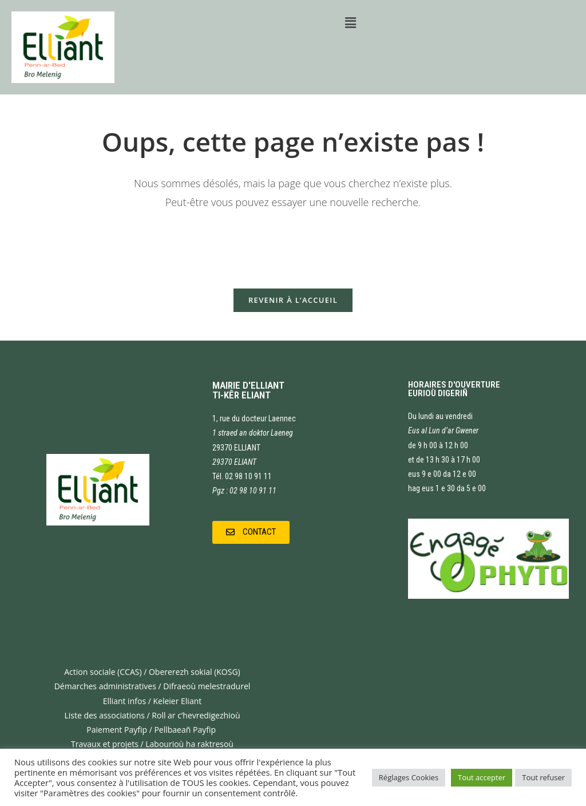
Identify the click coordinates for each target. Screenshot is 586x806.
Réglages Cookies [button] (408, 777)
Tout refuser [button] (543, 777)
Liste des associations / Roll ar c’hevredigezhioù (152, 715)
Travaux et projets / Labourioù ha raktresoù (152, 743)
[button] (251, 532)
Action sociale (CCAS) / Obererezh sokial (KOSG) (152, 671)
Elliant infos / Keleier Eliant (152, 701)
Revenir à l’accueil (293, 300)
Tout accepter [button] (481, 777)
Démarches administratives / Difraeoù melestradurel (152, 686)
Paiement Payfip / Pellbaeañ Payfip (151, 729)
